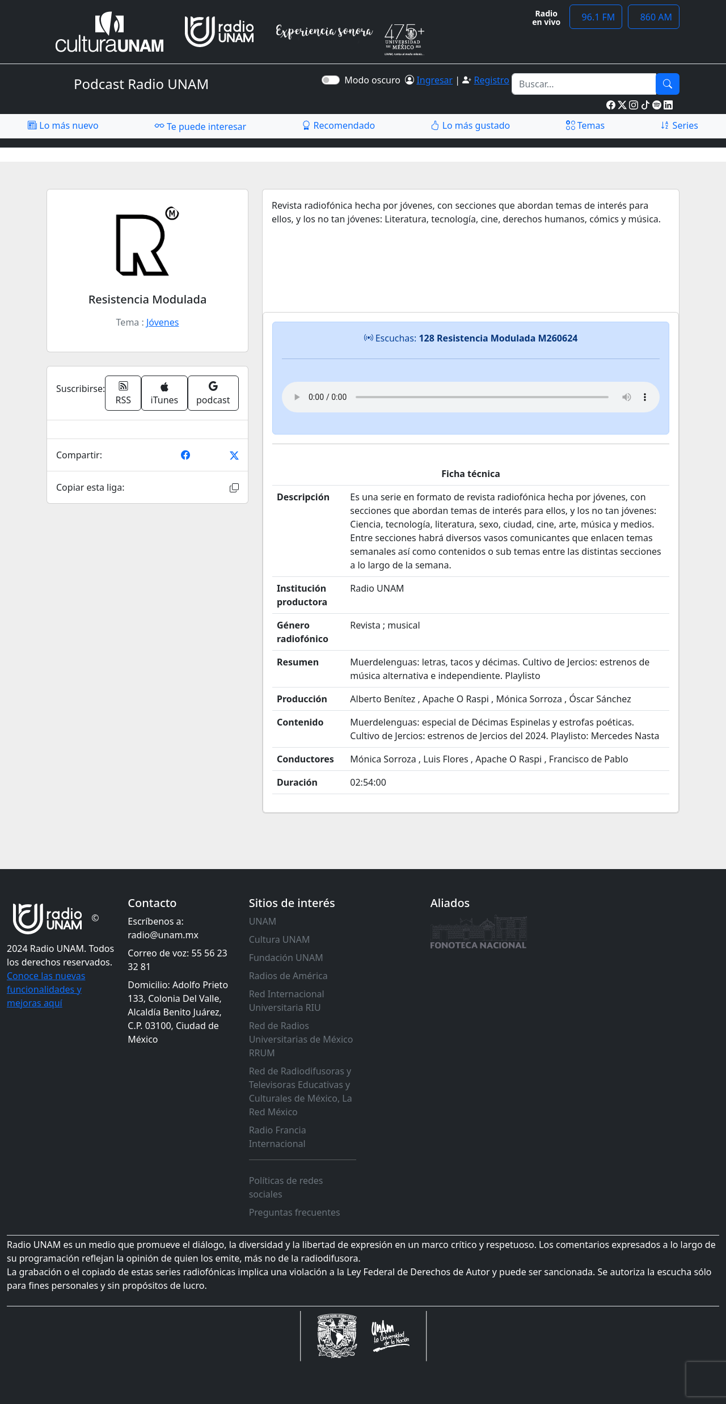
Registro (491, 80)
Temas (585, 125)
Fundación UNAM (286, 957)
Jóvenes (162, 322)
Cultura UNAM (279, 939)
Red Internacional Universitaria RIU (286, 1001)
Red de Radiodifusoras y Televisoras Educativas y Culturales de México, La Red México (300, 1091)
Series (679, 125)
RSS (124, 393)
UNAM (263, 921)
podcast (213, 393)
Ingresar (434, 80)
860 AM (653, 17)
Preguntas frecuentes (294, 1212)
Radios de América (288, 975)
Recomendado (338, 125)
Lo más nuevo (63, 125)
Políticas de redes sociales (286, 1187)
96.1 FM (596, 17)
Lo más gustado (470, 125)
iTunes (165, 394)
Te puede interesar (200, 126)
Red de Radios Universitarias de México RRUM (301, 1039)
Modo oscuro (374, 80)
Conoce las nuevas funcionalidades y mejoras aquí (46, 989)
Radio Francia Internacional (277, 1137)
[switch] (331, 80)
